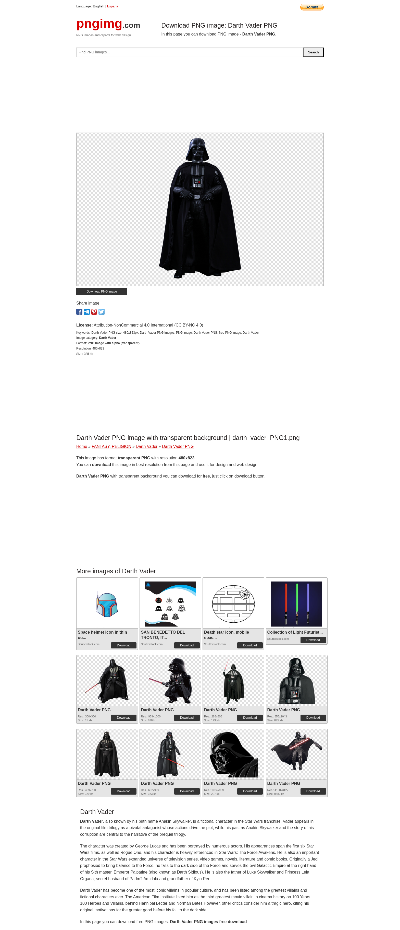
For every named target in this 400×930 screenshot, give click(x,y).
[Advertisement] (200, 97)
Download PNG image (102, 291)
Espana (112, 6)
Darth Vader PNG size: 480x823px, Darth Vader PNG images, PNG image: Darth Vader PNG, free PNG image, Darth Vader (175, 332)
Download (123, 645)
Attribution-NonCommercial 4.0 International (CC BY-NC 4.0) (148, 325)
